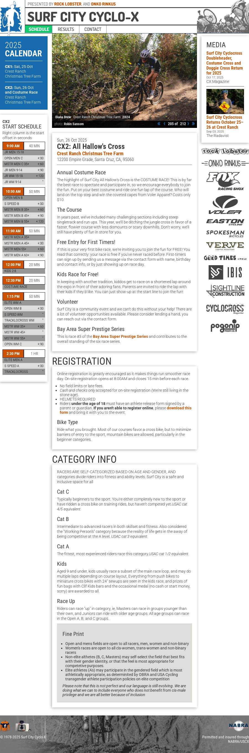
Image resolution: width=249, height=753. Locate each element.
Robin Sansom (74, 124)
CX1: (19, 66)
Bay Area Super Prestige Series (120, 336)
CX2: (19, 87)
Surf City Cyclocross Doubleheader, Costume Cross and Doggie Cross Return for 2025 (224, 63)
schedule (39, 29)
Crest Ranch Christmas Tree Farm (90, 153)
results (66, 29)
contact (92, 29)
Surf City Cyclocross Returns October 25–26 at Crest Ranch (224, 122)
